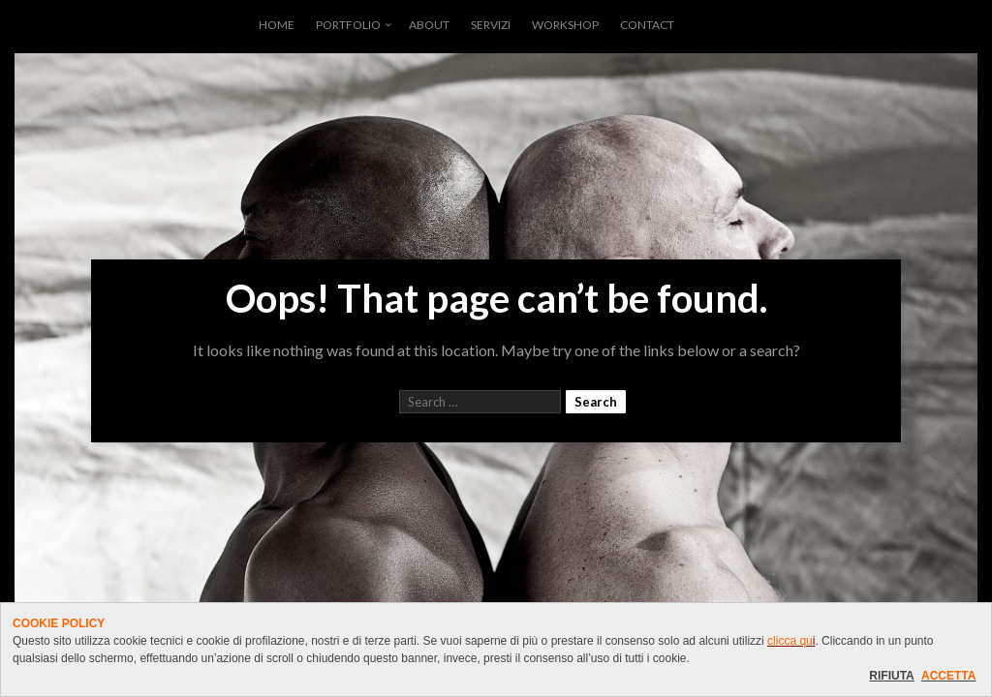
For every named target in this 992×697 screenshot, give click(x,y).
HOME (276, 24)
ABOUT (429, 24)
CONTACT (647, 24)
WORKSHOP (565, 24)
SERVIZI (491, 24)
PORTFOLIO (348, 24)
